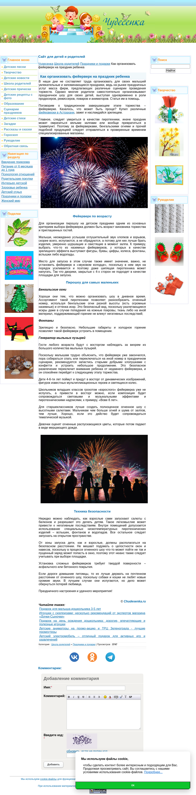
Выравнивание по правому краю (99, 696)
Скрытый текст (116, 696)
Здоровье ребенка (14, 187)
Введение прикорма (15, 162)
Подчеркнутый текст (78, 696)
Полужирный (69, 696)
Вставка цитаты (121, 696)
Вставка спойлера (130, 696)
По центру (94, 696)
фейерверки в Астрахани (56, 112)
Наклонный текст (74, 696)
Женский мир (10, 200)
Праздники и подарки (16, 196)
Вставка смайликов (105, 696)
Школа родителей (60, 644)
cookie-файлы (48, 779)
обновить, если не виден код (87, 751)
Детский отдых (11, 192)
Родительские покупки (17, 178)
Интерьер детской (14, 183)
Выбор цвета (110, 696)
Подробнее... (153, 772)
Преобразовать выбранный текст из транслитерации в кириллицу (125, 696)
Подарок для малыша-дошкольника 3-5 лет (70, 608)
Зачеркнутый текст (83, 696)
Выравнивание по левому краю (89, 696)
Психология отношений (17, 174)
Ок (133, 785)
